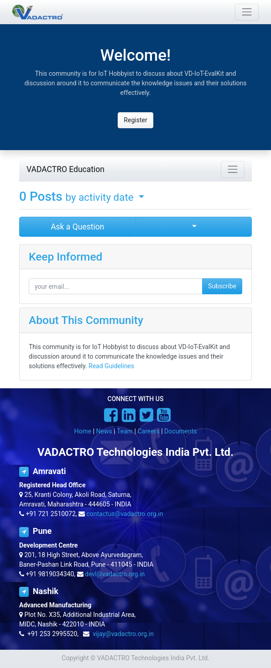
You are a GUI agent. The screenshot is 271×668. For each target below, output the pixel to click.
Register (135, 120)
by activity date (101, 197)
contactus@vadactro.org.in (125, 513)
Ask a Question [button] (77, 226)
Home (83, 431)
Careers (148, 431)
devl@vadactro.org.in (115, 574)
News (104, 431)
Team (125, 431)
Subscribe (222, 286)
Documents (180, 431)
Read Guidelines (111, 366)
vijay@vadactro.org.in (123, 633)
